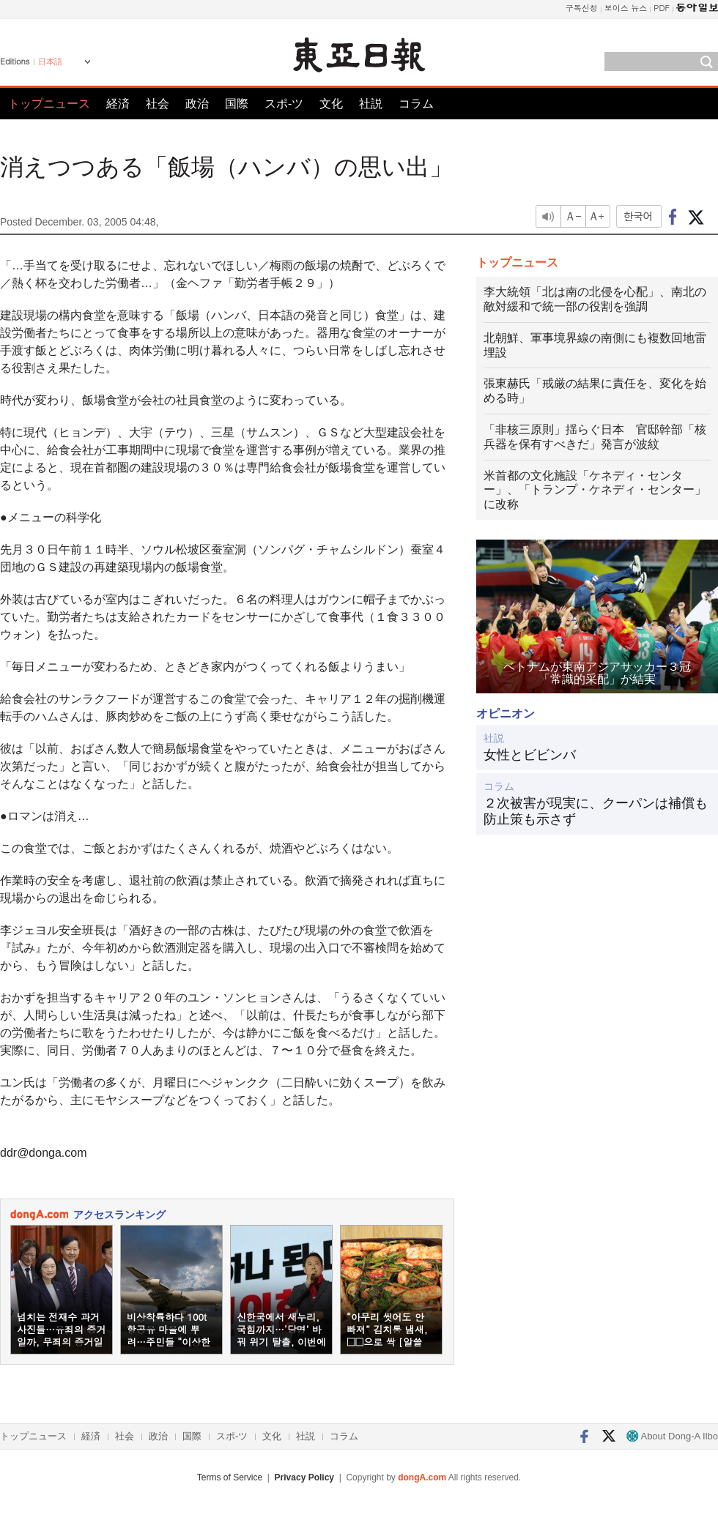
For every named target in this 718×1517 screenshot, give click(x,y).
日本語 (50, 61)
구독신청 (582, 7)
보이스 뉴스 (626, 7)
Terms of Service (229, 1477)
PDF (662, 7)
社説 (370, 103)
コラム (416, 103)
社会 (157, 103)
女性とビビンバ (530, 755)
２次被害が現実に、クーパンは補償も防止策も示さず (596, 811)
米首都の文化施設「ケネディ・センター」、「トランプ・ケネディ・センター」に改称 (595, 490)
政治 (197, 103)
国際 (236, 103)
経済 (118, 103)
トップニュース (49, 103)
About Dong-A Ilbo (672, 1436)
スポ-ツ (283, 103)
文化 (331, 103)
